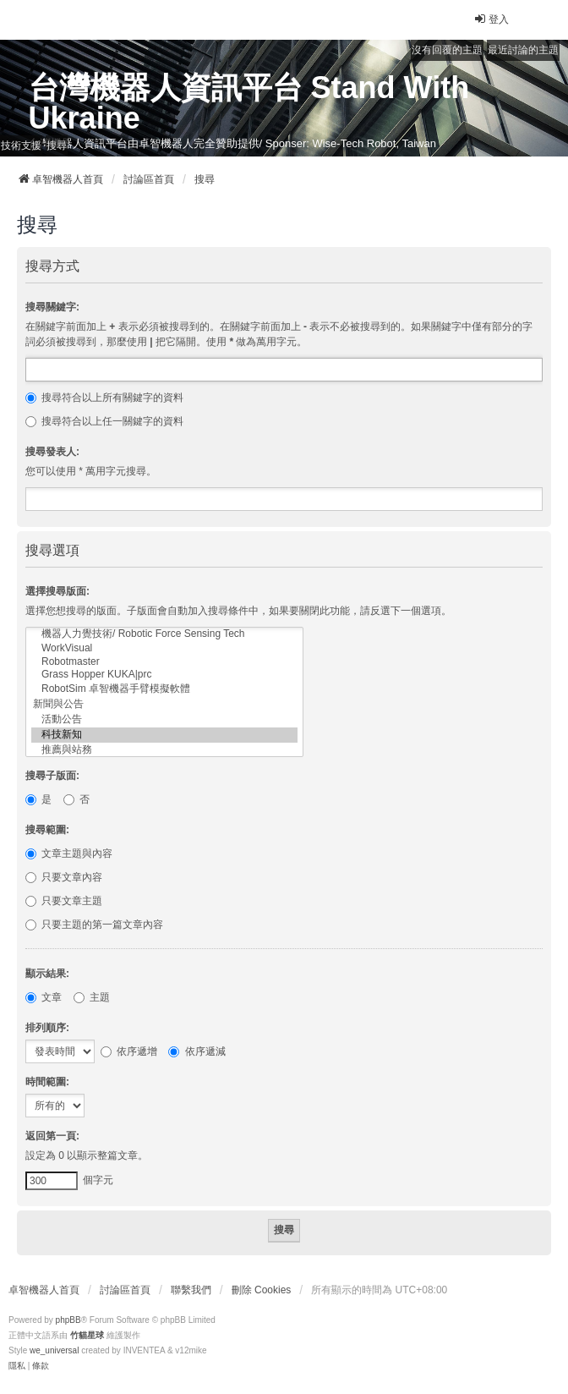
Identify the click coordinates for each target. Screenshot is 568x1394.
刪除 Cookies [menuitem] (262, 1290)
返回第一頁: (52, 1136)
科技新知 (164, 735)
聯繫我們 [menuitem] (191, 1290)
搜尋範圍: (47, 830)
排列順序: (47, 1028)
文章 (43, 997)
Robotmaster (164, 662)
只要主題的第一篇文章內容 (94, 924)
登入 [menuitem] (491, 19)
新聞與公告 (164, 704)
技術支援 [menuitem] (21, 145)
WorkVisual (164, 648)
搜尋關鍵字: (52, 307)
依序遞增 (129, 1051)
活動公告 (164, 719)
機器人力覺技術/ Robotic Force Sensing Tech (164, 634)
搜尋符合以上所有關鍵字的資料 (104, 397)
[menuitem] (16, 1366)
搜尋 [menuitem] (56, 145)
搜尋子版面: (52, 776)
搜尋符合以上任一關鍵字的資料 (104, 421)
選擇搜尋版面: (57, 591)
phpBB (68, 1320)
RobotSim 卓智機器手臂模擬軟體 (164, 689)
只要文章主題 (63, 901)
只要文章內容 (63, 877)
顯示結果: (47, 974)
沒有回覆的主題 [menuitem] (447, 50)
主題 (92, 997)
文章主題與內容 (68, 853)
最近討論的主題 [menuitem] (523, 50)
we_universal (54, 1350)
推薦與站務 (164, 750)
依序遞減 (196, 1051)
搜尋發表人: (52, 452)
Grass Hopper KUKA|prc (164, 674)
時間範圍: (47, 1082)
